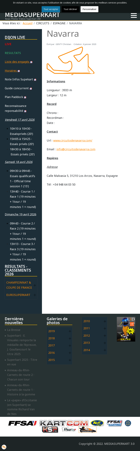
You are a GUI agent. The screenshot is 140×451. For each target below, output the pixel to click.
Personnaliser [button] (89, 9)
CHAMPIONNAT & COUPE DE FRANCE (19, 285)
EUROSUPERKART (18, 295)
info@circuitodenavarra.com (75, 149)
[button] (134, 15)
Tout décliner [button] (70, 9)
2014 (86, 350)
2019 (51, 331)
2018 (51, 338)
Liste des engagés (19, 62)
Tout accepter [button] (51, 9)
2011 (86, 328)
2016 (51, 353)
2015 (51, 360)
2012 (86, 335)
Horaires (12, 70)
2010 (86, 321)
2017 (51, 345)
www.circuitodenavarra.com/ (72, 140)
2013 (86, 343)
